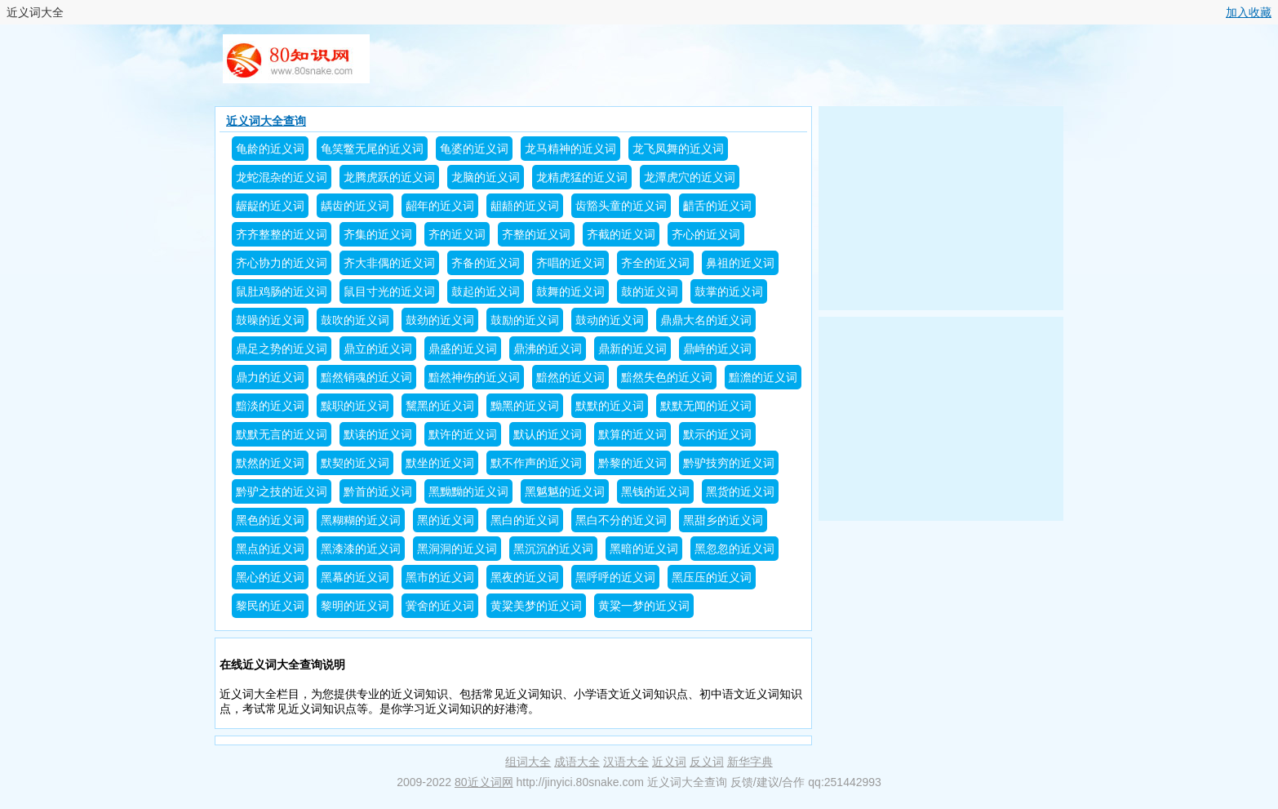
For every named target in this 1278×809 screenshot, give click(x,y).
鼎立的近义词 (378, 348)
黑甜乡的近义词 (723, 520)
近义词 (669, 761)
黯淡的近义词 (270, 405)
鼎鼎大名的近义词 (706, 320)
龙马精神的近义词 (570, 148)
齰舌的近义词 (717, 205)
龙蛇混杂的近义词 (281, 177)
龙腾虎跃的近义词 (389, 177)
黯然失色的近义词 (666, 377)
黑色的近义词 (270, 520)
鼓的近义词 (649, 291)
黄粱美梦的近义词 (536, 605)
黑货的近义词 (740, 491)
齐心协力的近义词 (281, 262)
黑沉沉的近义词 (553, 548)
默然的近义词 (270, 462)
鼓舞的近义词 (570, 291)
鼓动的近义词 (609, 320)
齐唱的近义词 (570, 262)
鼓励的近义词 (524, 320)
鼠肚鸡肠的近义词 (281, 291)
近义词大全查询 (266, 120)
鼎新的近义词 (632, 348)
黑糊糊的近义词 (361, 520)
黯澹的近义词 (763, 377)
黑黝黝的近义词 (468, 491)
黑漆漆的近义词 (361, 548)
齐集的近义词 (378, 234)
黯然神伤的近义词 (474, 377)
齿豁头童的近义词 (621, 205)
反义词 (707, 761)
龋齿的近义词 (355, 205)
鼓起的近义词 (485, 291)
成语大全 (577, 761)
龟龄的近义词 (270, 148)
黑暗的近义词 (644, 548)
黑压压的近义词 (712, 577)
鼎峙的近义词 (717, 348)
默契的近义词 (355, 462)
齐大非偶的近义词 (389, 262)
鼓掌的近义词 (728, 291)
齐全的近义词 (655, 262)
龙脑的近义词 (485, 177)
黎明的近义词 (355, 605)
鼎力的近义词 (270, 377)
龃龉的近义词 (524, 205)
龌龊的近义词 (270, 205)
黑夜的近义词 (524, 577)
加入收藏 (1248, 12)
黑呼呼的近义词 (615, 577)
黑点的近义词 (270, 548)
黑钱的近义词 (655, 491)
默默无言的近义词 (281, 434)
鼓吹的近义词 (355, 320)
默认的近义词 (547, 434)
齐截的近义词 (621, 234)
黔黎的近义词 (632, 462)
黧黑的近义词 (440, 405)
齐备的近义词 (485, 262)
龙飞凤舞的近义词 (678, 148)
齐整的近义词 (536, 234)
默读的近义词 (378, 434)
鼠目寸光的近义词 (389, 291)
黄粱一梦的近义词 (644, 605)
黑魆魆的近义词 (565, 491)
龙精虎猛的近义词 (582, 177)
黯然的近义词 (570, 377)
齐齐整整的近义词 (281, 234)
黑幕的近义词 (355, 577)
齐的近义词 (457, 234)
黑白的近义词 (524, 520)
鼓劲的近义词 (440, 320)
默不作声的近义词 (536, 462)
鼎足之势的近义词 (281, 348)
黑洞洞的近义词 (457, 548)
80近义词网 (484, 782)
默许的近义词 (462, 434)
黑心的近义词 (270, 577)
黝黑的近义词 (524, 405)
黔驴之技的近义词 (281, 491)
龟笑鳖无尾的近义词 (372, 148)
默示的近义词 (717, 434)
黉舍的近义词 (440, 605)
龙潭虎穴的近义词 (689, 177)
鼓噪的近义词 (270, 320)
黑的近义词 (445, 520)
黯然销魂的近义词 (366, 377)
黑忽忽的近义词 (734, 548)
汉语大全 (626, 761)
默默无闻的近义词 (706, 405)
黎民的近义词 (270, 605)
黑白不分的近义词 (621, 520)
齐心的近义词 (706, 234)
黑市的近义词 (440, 577)
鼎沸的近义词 (547, 348)
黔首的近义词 (378, 491)
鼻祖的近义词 (740, 262)
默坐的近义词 (440, 462)
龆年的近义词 (440, 205)
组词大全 (528, 761)
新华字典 (750, 761)
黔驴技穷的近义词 (728, 462)
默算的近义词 (632, 434)
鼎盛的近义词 (462, 348)
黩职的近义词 (355, 405)
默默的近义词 (609, 405)
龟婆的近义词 (474, 148)
